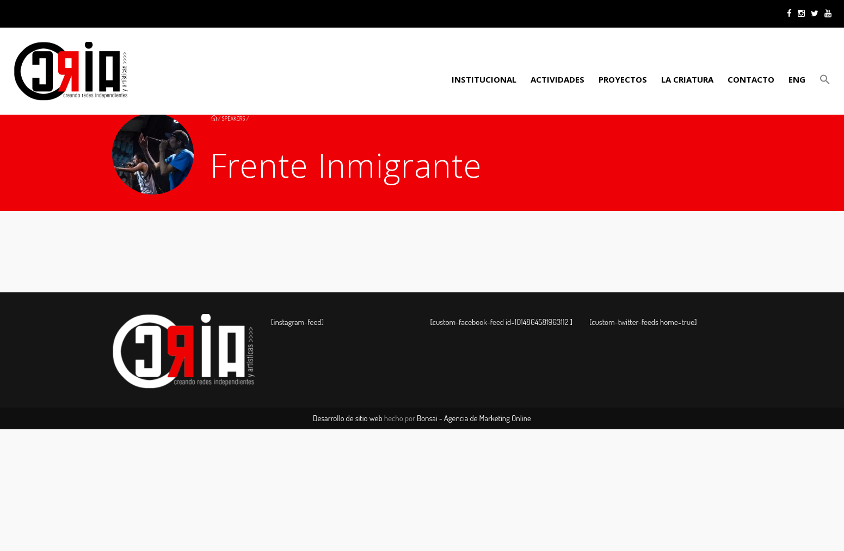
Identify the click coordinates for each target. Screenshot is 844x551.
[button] (823, 79)
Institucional (484, 79)
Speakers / (235, 118)
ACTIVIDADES (557, 79)
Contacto (751, 79)
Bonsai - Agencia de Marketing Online (474, 418)
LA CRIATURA (687, 79)
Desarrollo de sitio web (348, 418)
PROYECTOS (623, 79)
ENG (796, 79)
